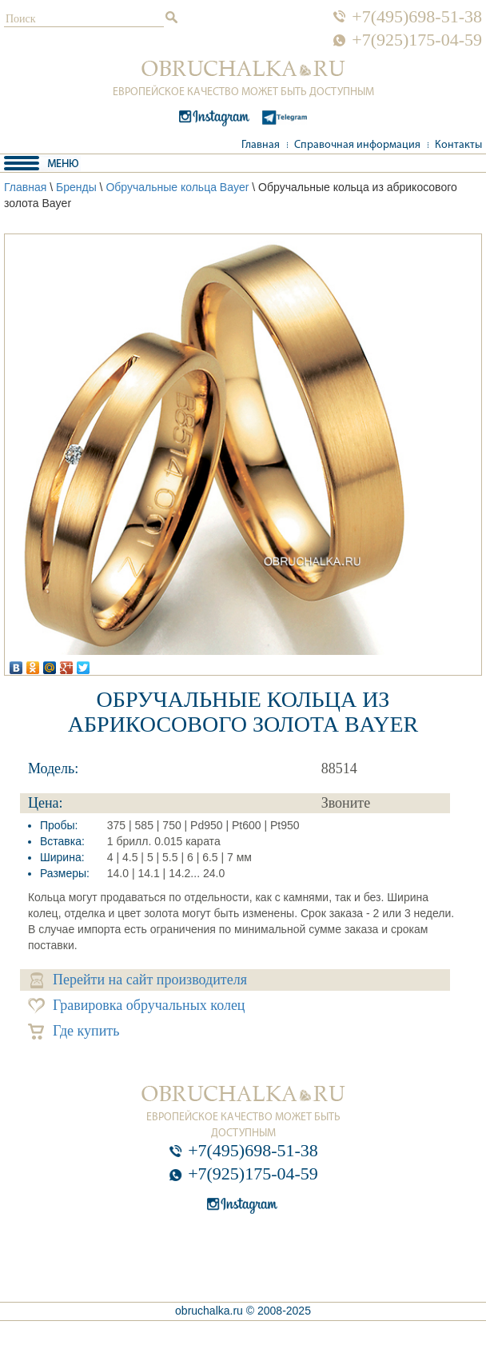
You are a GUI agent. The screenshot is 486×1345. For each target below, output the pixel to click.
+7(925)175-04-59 (417, 40)
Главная (260, 145)
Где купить (74, 1031)
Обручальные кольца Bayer (177, 187)
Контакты (458, 145)
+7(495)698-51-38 (417, 17)
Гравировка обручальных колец (136, 1005)
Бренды (76, 187)
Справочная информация (357, 145)
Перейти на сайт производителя (138, 980)
